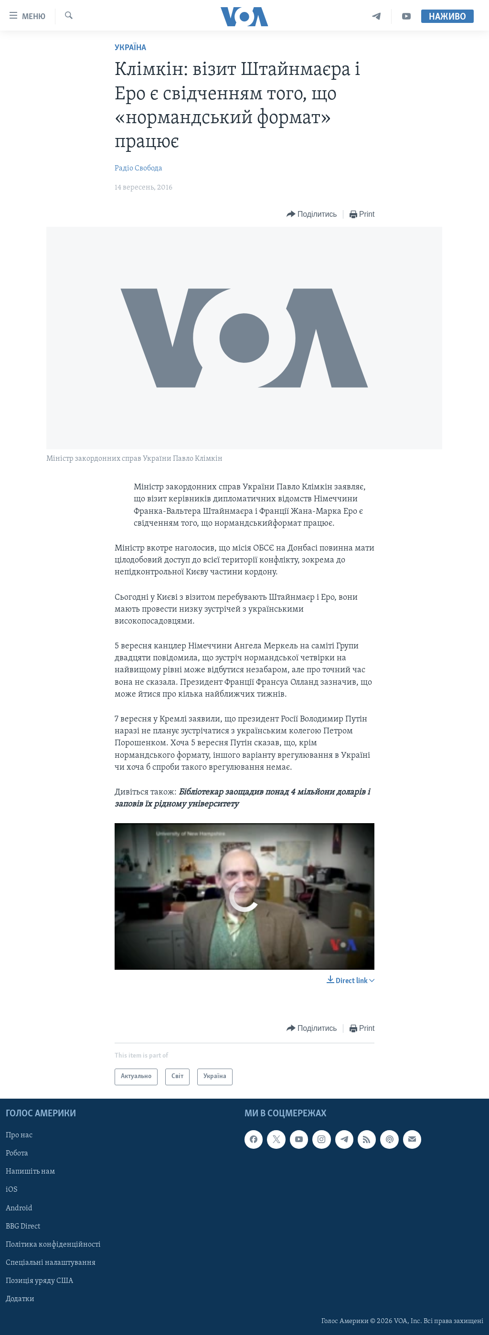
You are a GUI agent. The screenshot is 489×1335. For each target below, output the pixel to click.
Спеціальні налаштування (51, 1263)
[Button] (312, 214)
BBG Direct (23, 1226)
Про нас (19, 1135)
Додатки (20, 1299)
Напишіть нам (30, 1172)
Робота (17, 1153)
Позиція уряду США (39, 1281)
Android (19, 1208)
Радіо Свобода (138, 168)
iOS (12, 1190)
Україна (130, 48)
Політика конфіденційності (53, 1245)
